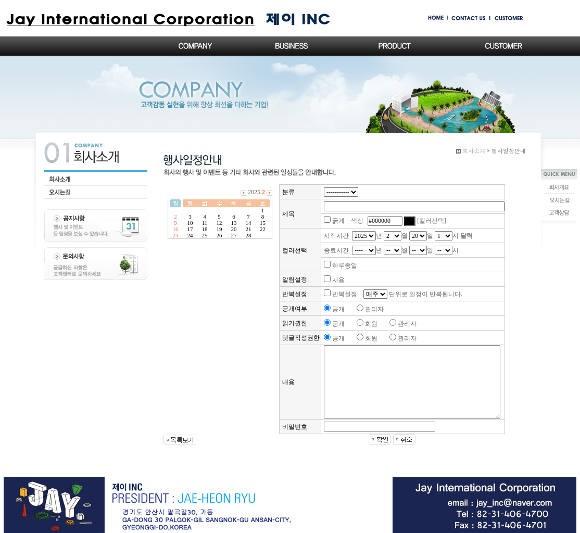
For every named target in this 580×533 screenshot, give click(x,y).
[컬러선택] (431, 220)
